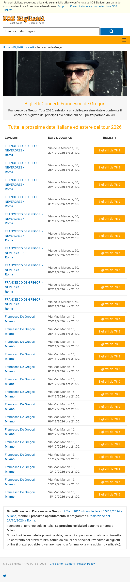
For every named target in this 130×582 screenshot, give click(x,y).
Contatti (70, 563)
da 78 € (109, 150)
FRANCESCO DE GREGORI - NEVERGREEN (24, 150)
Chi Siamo (56, 563)
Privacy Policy (86, 563)
